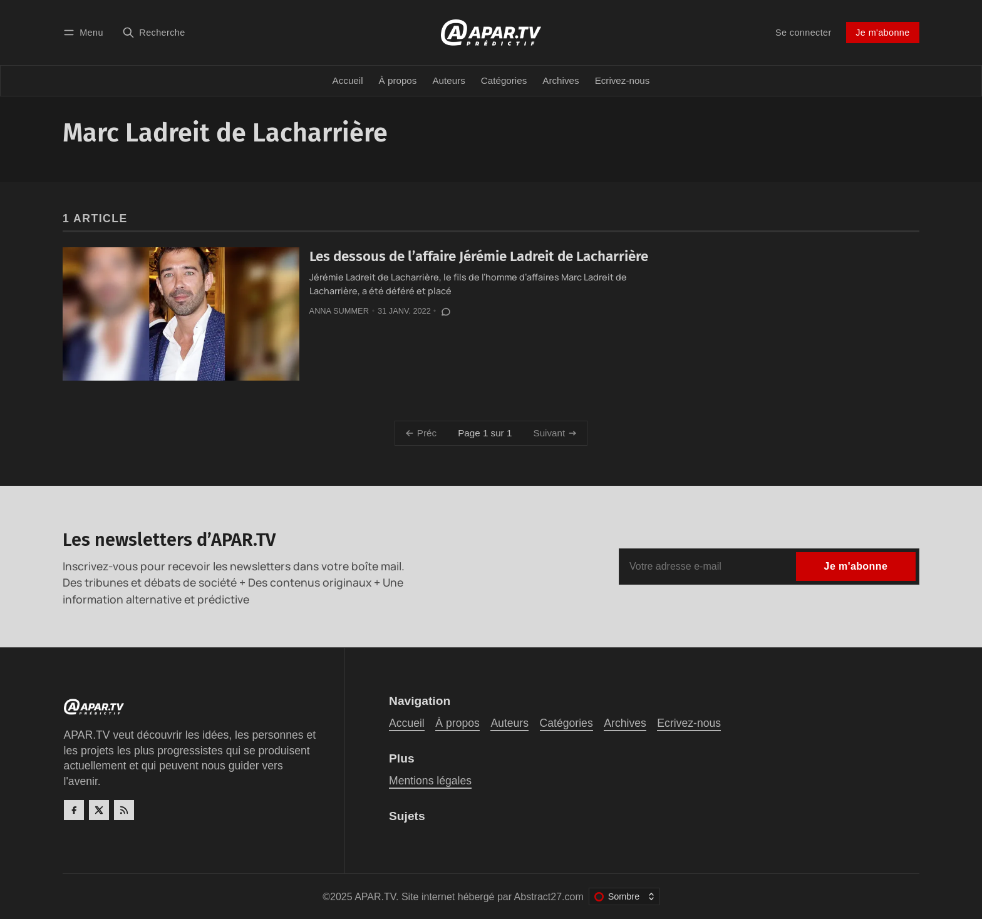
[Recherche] (154, 32)
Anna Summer (339, 311)
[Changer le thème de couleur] (624, 896)
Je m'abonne (882, 33)
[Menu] (85, 32)
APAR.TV (375, 896)
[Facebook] (74, 810)
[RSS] (124, 810)
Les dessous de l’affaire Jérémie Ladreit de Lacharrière (478, 256)
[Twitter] (99, 810)
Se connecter (803, 33)
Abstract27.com (549, 896)
